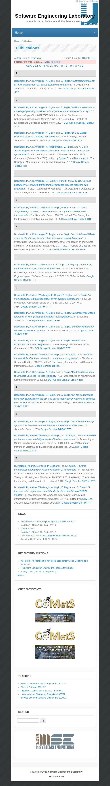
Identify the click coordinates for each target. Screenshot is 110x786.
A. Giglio (50, 81)
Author (17, 58)
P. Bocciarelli (53, 466)
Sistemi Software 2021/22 (33, 687)
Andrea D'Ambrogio (39, 207)
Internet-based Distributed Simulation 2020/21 (43, 694)
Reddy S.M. (86, 499)
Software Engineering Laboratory (65, 772)
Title (25, 58)
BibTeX (86, 58)
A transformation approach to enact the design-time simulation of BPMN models (52, 491)
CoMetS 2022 (27, 528)
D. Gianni (81, 207)
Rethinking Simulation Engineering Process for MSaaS (47, 568)
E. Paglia (65, 81)
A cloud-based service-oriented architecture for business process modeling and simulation (53, 185)
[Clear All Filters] (52, 61)
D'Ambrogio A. (81, 158)
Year (39, 58)
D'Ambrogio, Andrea (24, 466)
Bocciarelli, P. (21, 81)
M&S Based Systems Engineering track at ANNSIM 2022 (48, 521)
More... (21, 575)
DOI (66, 88)
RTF (93, 58)
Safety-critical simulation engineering (38, 571)
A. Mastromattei (54, 146)
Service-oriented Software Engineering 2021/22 (44, 683)
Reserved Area (56, 776)
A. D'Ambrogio (37, 81)
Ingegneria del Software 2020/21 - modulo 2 (42, 690)
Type (33, 58)
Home (16, 41)
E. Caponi (56, 295)
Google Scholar (78, 88)
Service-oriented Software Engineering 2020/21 (44, 698)
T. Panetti (61, 181)
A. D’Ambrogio (37, 312)
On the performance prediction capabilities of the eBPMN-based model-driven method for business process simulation (54, 399)
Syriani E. (64, 158)
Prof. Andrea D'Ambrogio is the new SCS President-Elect (48, 535)
